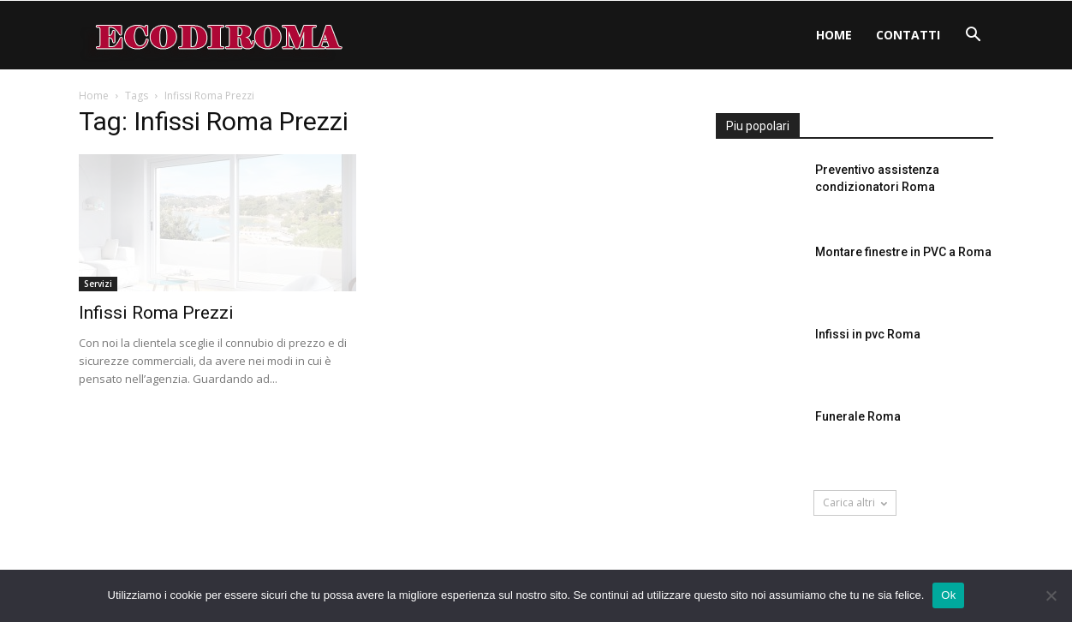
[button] (972, 36)
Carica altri (855, 502)
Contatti (908, 35)
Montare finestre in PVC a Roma (903, 252)
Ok (948, 595)
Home (834, 35)
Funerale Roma (858, 416)
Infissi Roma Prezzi (156, 312)
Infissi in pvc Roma (867, 334)
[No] (1050, 595)
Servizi (98, 284)
